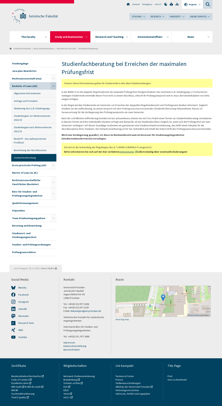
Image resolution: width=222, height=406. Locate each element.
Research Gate (26, 322)
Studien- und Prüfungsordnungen (31, 244)
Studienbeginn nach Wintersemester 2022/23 (33, 129)
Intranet (136, 4)
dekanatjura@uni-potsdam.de (85, 311)
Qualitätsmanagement (25, 203)
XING (20, 330)
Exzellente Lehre (19, 383)
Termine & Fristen (125, 376)
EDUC (66, 390)
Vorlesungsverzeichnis (128, 390)
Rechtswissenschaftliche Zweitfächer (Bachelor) (26, 182)
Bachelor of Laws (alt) (66, 48)
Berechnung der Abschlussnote (30, 150)
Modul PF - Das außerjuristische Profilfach (30, 140)
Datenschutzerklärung (74, 346)
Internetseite (127, 151)
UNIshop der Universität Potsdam (133, 386)
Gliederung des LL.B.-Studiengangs (32, 108)
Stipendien (18, 210)
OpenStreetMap (195, 315)
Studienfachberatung (88, 48)
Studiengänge (20, 63)
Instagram (23, 301)
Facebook (23, 294)
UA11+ (66, 397)
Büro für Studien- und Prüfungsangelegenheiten (27, 193)
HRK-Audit (16, 386)
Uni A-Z (158, 4)
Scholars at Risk (71, 383)
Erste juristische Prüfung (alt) (29, 165)
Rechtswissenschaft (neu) (26, 78)
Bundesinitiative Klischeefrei (26, 376)
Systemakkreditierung (23, 393)
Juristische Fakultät (43, 16)
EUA (65, 386)
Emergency (147, 4)
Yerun (66, 393)
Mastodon (23, 316)
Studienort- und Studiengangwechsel (24, 235)
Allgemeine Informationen (27, 93)
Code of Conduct (20, 379)
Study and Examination (43, 48)
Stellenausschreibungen (128, 383)
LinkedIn (22, 308)
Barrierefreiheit (71, 349)
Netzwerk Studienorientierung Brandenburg (79, 378)
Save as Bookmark (177, 379)
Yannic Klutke (47, 268)
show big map (122, 319)
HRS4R (14, 390)
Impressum (69, 342)
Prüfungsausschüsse (24, 252)
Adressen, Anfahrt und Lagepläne (133, 393)
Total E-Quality (18, 397)
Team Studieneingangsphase (28, 218)
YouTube (22, 337)
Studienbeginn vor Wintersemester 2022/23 (32, 117)
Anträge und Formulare (26, 100)
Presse (119, 379)
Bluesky (22, 287)
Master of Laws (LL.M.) (25, 172)
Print (170, 376)
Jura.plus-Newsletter (24, 70)
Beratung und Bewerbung (27, 225)
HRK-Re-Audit (34, 386)
